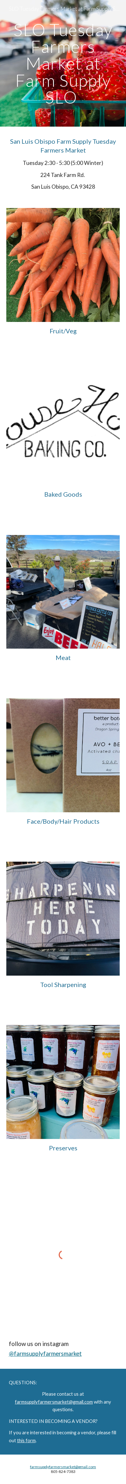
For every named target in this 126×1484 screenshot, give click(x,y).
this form (26, 1440)
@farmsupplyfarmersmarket (45, 1353)
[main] (63, 63)
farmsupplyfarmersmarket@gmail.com (54, 1402)
